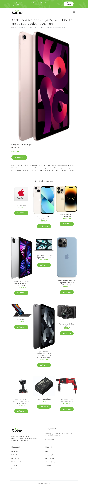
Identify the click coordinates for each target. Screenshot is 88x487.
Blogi (47, 451)
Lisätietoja (19, 157)
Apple (30, 145)
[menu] (74, 12)
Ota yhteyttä (49, 455)
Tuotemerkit (24, 145)
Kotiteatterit (15, 455)
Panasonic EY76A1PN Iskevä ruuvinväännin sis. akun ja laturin (21, 402)
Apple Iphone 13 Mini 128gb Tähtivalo (44, 218)
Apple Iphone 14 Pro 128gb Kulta (66, 216)
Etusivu (13, 27)
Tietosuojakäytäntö (51, 462)
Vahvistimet (15, 469)
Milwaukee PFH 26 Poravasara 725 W (66, 401)
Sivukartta (48, 465)
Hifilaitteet (14, 451)
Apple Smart (21, 320)
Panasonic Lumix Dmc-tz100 (67, 325)
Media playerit (16, 462)
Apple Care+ (21, 205)
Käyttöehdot (49, 458)
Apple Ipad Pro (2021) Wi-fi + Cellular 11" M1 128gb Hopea (21, 283)
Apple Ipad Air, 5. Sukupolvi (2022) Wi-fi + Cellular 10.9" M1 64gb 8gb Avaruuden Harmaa (44, 355)
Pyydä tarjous (68, 3)
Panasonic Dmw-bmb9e (44, 399)
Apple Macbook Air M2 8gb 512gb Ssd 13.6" (44, 257)
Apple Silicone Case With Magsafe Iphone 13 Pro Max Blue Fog (66, 283)
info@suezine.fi (50, 439)
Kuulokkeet (15, 458)
